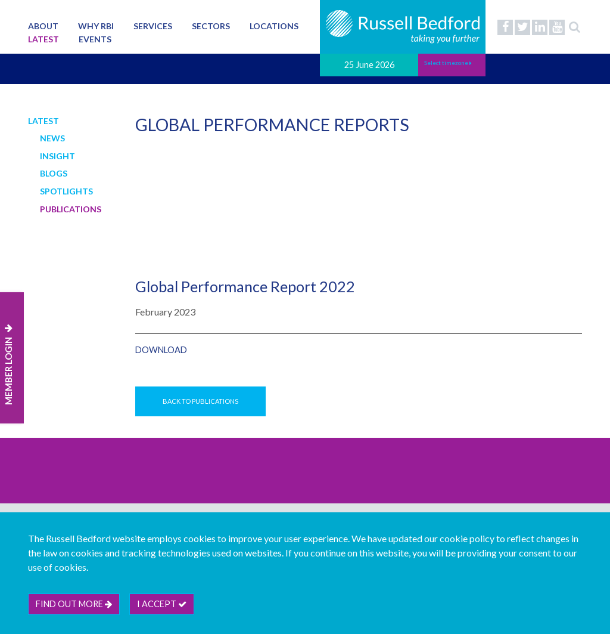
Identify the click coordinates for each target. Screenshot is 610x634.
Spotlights (66, 191)
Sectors (211, 26)
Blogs (53, 173)
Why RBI (96, 26)
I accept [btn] (161, 604)
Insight (57, 156)
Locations (274, 26)
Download (161, 350)
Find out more (74, 604)
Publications (70, 209)
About (43, 26)
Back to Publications (200, 401)
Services (152, 26)
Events (95, 39)
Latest (43, 39)
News (52, 138)
